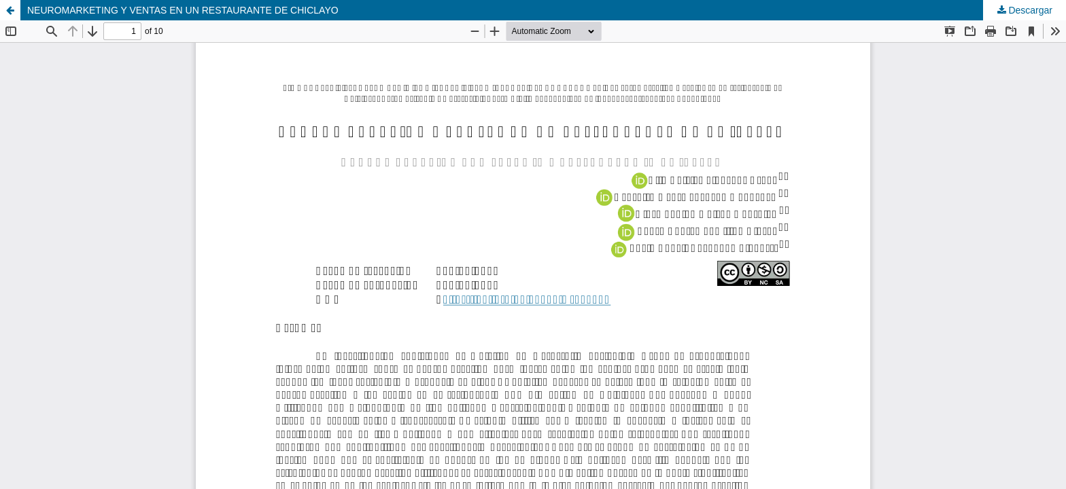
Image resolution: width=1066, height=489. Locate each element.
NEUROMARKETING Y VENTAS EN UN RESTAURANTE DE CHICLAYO (183, 10)
